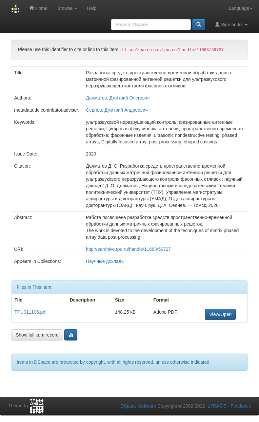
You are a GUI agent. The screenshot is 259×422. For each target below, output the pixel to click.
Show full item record (37, 335)
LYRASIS (217, 406)
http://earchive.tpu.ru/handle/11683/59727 (128, 249)
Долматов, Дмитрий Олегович (117, 98)
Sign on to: (231, 24)
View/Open (220, 314)
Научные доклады (105, 261)
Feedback (241, 406)
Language (240, 8)
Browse (67, 8)
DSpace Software (138, 406)
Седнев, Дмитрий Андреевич (117, 110)
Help (91, 8)
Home (38, 8)
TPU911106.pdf (30, 312)
